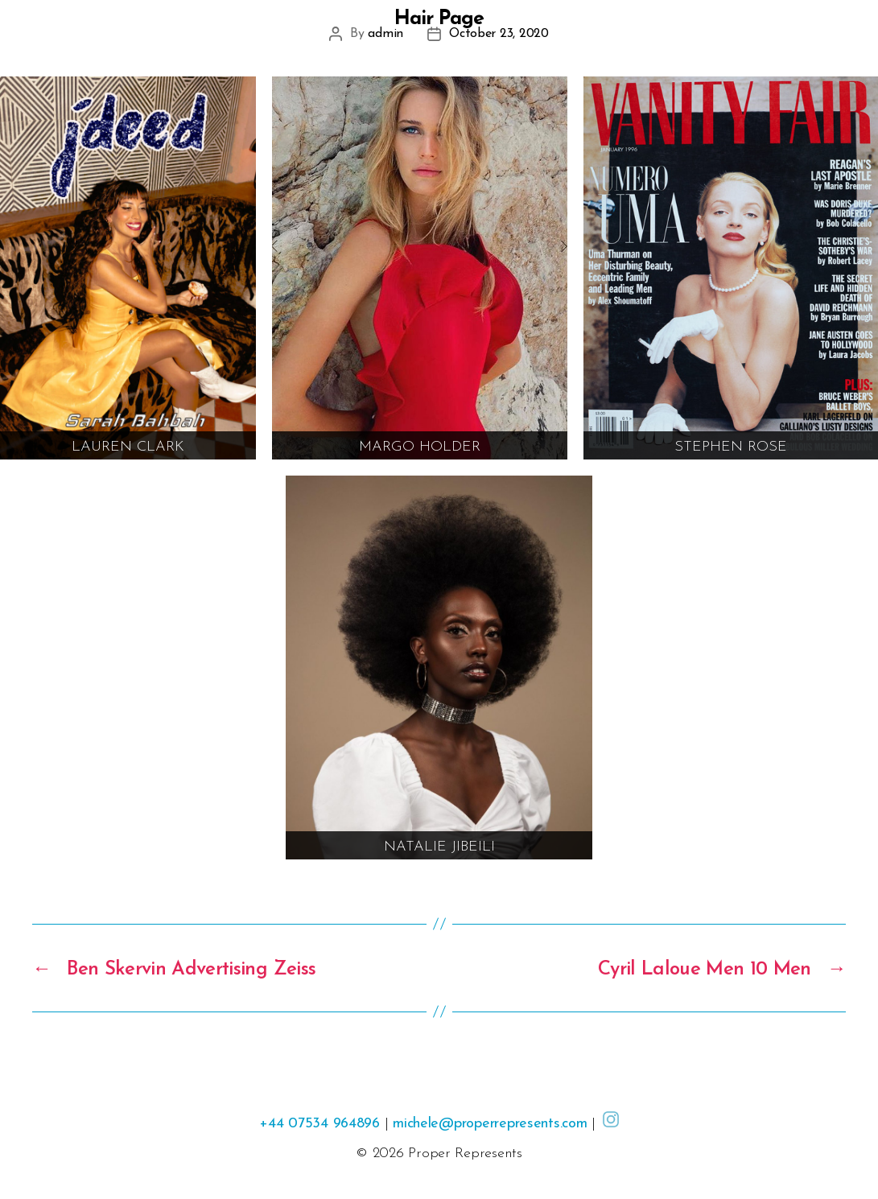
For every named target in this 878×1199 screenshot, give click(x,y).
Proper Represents (464, 1153)
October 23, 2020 (499, 33)
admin (385, 33)
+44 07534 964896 (319, 1123)
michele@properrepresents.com (490, 1123)
